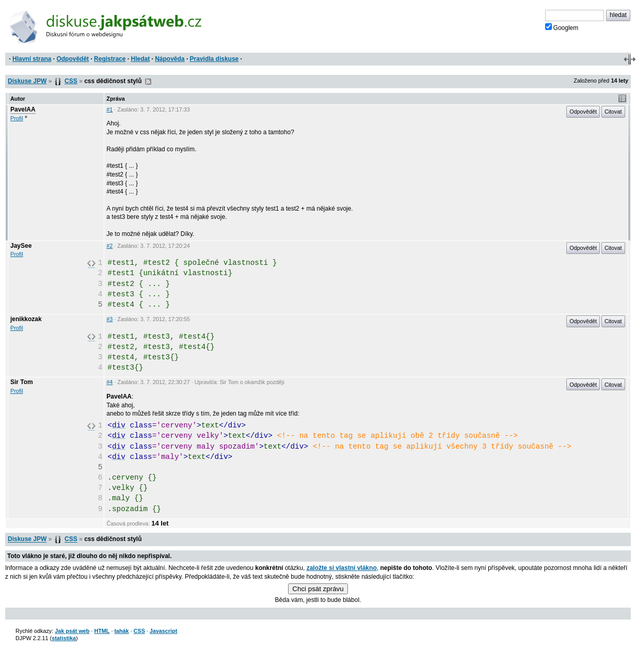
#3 (109, 319)
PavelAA (23, 109)
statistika (64, 638)
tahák (121, 631)
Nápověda (169, 58)
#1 (109, 109)
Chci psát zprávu (317, 589)
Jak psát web (72, 631)
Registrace (109, 58)
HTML (101, 631)
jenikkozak (26, 319)
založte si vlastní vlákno (342, 567)
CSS (71, 81)
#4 (109, 382)
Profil (16, 118)
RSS (148, 81)
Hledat (140, 58)
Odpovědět (72, 58)
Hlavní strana (31, 58)
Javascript (163, 631)
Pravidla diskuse (214, 58)
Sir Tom (21, 382)
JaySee (20, 245)
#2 (109, 246)
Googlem (562, 27)
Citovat (613, 111)
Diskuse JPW (27, 81)
